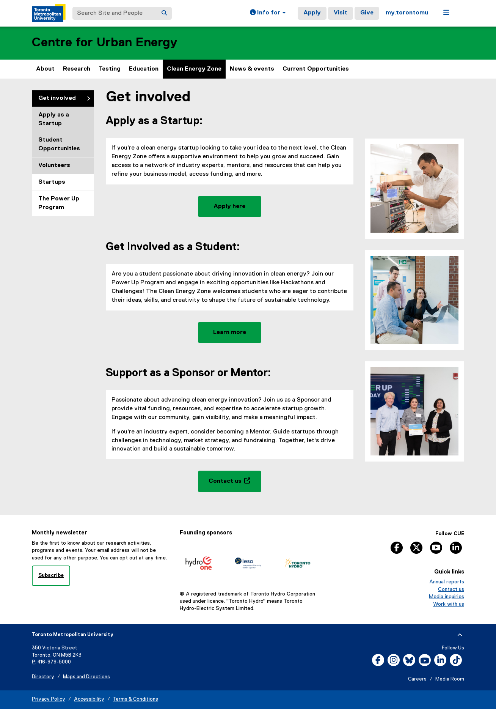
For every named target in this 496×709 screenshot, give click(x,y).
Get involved (57, 98)
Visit (340, 13)
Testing (110, 69)
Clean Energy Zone (194, 69)
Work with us (448, 604)
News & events (252, 69)
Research (76, 69)
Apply (312, 13)
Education (144, 69)
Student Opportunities (59, 144)
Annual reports (446, 582)
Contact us (451, 589)
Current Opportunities (316, 69)
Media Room (449, 679)
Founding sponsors (206, 533)
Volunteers (54, 165)
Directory (43, 676)
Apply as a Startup (53, 119)
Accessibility (89, 699)
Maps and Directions (86, 676)
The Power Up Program (58, 203)
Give (367, 13)
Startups (51, 182)
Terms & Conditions (135, 699)
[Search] (164, 13)
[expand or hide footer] (459, 635)
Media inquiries (446, 596)
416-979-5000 (54, 662)
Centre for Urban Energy (104, 42)
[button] (267, 13)
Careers (417, 679)
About (45, 69)
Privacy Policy (48, 699)
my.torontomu (407, 13)
